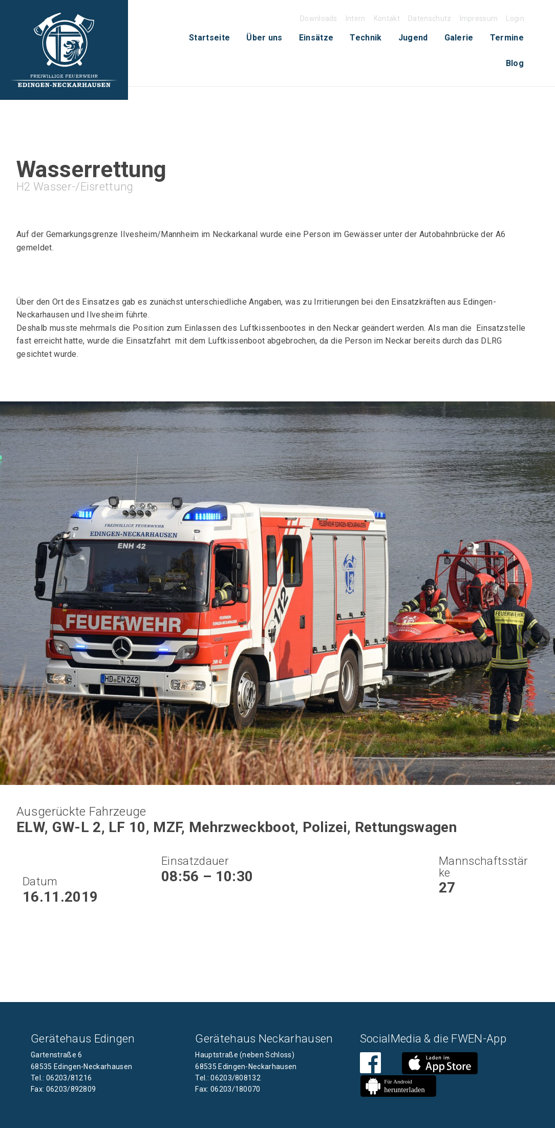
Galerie (459, 37)
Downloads (318, 18)
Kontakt (387, 18)
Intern (356, 18)
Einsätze (316, 37)
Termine (507, 37)
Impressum (479, 18)
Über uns (264, 37)
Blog (515, 63)
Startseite (209, 37)
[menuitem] (209, 38)
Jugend (413, 37)
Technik (365, 37)
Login (515, 18)
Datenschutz (430, 18)
